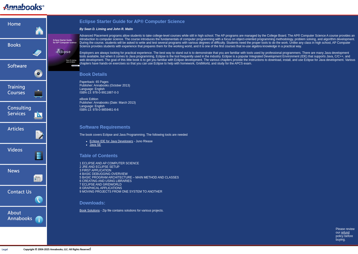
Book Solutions (90, 210)
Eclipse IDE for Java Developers (111, 141)
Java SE (95, 145)
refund (345, 232)
